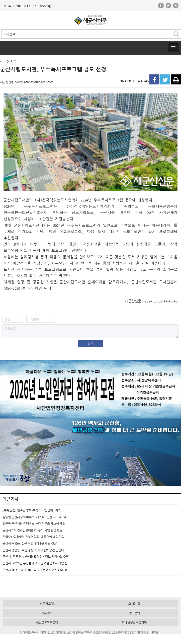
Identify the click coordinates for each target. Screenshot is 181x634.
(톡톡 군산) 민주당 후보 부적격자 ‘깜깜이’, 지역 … (33, 510)
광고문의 (134, 613)
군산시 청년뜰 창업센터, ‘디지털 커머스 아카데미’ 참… (36, 570)
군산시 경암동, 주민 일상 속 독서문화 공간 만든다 (33, 550)
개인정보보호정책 (47, 622)
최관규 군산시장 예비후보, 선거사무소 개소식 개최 (34, 523)
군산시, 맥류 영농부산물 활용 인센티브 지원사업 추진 (36, 556)
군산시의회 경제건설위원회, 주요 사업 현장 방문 (32, 530)
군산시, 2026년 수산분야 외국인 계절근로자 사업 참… (36, 563)
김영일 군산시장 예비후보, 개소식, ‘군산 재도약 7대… (36, 517)
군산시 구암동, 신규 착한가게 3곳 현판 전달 (30, 543)
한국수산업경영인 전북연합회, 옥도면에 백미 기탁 (33, 537)
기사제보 (46, 613)
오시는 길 (134, 603)
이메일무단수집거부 (134, 622)
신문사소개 (47, 603)
